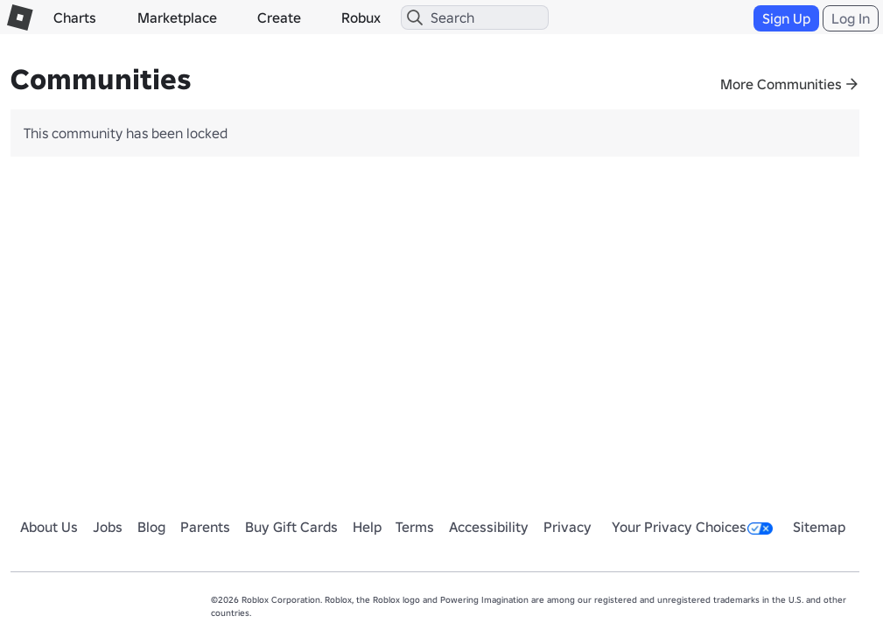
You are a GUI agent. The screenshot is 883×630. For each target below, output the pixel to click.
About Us (49, 527)
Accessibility (489, 527)
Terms (415, 527)
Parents (205, 527)
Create (279, 17)
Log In (850, 18)
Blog (151, 527)
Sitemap (819, 527)
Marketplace (177, 17)
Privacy (567, 527)
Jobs (108, 527)
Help (367, 527)
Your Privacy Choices (692, 527)
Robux (361, 17)
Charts (74, 17)
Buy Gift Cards (291, 527)
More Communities (781, 84)
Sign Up (786, 18)
